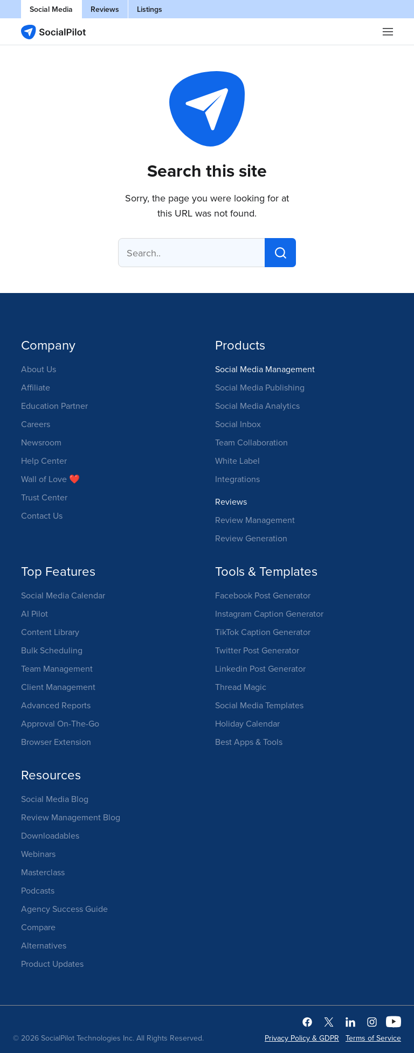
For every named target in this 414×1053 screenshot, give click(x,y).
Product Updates (52, 964)
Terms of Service (373, 1038)
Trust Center (44, 497)
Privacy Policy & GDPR (302, 1038)
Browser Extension (56, 742)
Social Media (51, 9)
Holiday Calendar (247, 723)
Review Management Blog (70, 817)
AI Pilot (34, 613)
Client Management (58, 687)
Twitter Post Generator (257, 650)
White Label (237, 460)
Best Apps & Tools (248, 742)
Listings (149, 9)
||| (388, 32)
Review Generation (251, 538)
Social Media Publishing (260, 387)
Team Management (57, 668)
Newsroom (41, 442)
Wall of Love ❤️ (50, 479)
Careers (35, 424)
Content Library (50, 632)
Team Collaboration (251, 442)
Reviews (105, 9)
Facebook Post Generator (262, 595)
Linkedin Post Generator (260, 668)
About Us (38, 369)
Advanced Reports (56, 705)
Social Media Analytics (257, 406)
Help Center (44, 460)
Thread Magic (240, 687)
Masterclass (43, 872)
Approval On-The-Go (60, 723)
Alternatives (43, 945)
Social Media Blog (54, 799)
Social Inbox (238, 424)
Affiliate (35, 387)
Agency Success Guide (64, 909)
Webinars (38, 854)
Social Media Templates (259, 705)
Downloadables (50, 835)
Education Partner (54, 406)
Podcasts (37, 890)
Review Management (255, 520)
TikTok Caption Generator (262, 632)
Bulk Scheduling (51, 650)
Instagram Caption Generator (269, 613)
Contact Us (42, 515)
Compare (38, 927)
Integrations (237, 479)
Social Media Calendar (63, 595)
